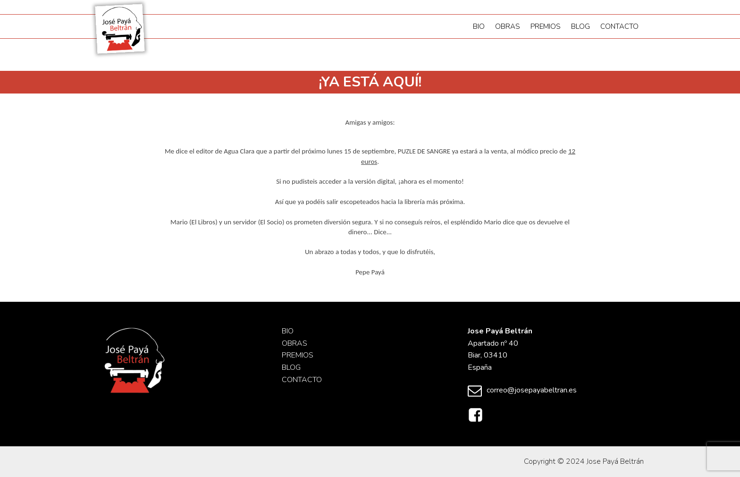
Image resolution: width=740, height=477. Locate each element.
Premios (545, 26)
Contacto (619, 26)
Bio (479, 26)
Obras (507, 26)
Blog (580, 26)
